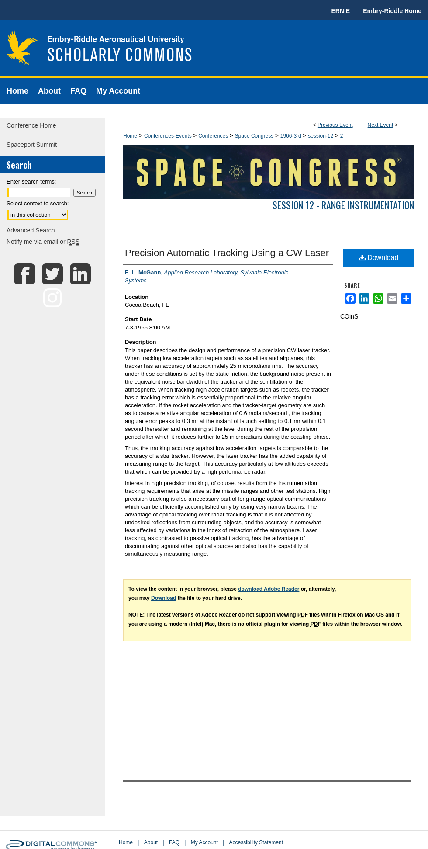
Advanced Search (31, 230)
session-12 (321, 136)
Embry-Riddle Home (392, 10)
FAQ (174, 842)
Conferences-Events (168, 136)
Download (379, 257)
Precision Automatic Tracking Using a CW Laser (227, 252)
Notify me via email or (43, 241)
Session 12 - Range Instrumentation (343, 205)
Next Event (380, 125)
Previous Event (335, 125)
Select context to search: (38, 203)
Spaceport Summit (32, 144)
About (151, 842)
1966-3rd (291, 136)
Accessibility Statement (256, 842)
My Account (204, 842)
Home (130, 136)
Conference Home (31, 125)
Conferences (213, 136)
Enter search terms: (31, 181)
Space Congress (255, 136)
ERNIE (340, 10)
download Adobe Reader (268, 589)
